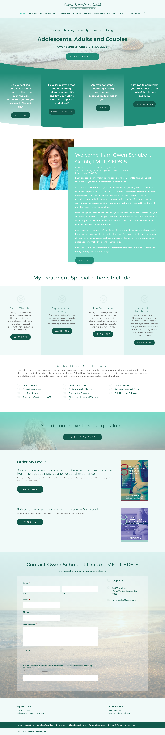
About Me (32, 14)
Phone (26, 612)
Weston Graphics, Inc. (37, 732)
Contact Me (135, 14)
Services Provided (47, 14)
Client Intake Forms (82, 14)
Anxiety (103, 108)
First (25, 593)
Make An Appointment (82, 56)
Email (26, 600)
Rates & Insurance (102, 14)
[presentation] (41, 658)
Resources (65, 14)
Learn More (21, 337)
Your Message (30, 624)
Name (26, 583)
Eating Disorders (62, 111)
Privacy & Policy (120, 14)
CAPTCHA (27, 650)
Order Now (30, 489)
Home (22, 14)
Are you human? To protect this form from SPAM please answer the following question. (57, 666)
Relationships (144, 104)
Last (63, 593)
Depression (21, 115)
